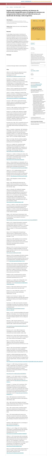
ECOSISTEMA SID (28, 1)
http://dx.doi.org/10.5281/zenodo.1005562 (19, 167)
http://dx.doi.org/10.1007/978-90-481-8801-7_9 (15, 151)
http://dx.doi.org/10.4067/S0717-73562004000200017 (17, 98)
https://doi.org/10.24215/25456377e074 (14, 446)
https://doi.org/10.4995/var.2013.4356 (14, 252)
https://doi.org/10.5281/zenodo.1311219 (17, 261)
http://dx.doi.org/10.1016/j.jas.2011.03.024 (19, 176)
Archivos (11, 7)
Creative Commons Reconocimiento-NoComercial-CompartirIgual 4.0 (36, 85)
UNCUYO (22, 1)
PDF (33, 43)
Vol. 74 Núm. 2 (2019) (17, 7)
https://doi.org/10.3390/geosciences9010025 (15, 452)
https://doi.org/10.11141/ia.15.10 (13, 425)
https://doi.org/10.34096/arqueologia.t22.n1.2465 (16, 76)
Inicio (7, 7)
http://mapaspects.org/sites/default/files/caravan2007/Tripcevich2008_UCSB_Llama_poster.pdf (25, 361)
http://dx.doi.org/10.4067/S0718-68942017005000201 (17, 433)
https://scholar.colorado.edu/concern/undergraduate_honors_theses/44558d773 (22, 219)
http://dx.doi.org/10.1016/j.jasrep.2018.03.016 (15, 159)
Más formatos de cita (35, 65)
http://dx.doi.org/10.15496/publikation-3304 (15, 202)
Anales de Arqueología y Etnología (14, 3)
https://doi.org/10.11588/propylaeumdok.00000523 (16, 373)
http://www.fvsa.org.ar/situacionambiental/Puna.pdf (17, 326)
